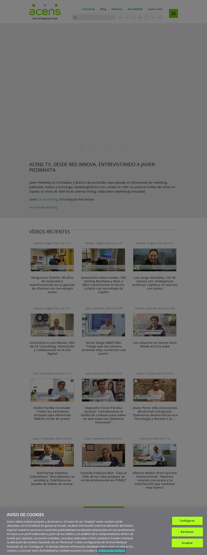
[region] (103, 531)
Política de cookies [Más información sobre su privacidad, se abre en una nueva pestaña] (111, 550)
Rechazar (187, 532)
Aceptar (187, 543)
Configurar (187, 521)
